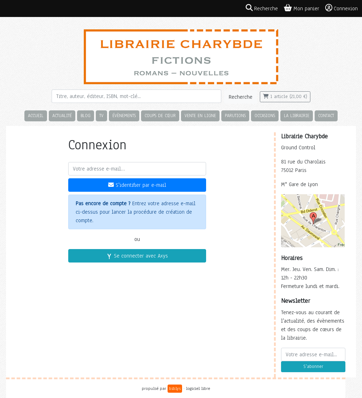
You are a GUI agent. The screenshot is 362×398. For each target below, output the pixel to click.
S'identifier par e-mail (137, 185)
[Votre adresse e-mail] (137, 168)
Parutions (235, 116)
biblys (175, 388)
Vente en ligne (200, 116)
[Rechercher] (136, 96)
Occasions (265, 116)
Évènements (124, 116)
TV (101, 116)
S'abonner (313, 366)
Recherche (240, 96)
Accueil (35, 116)
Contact (326, 116)
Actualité (62, 116)
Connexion (341, 8)
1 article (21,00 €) (285, 96)
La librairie (296, 116)
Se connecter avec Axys (137, 255)
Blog (85, 116)
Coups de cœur (160, 116)
